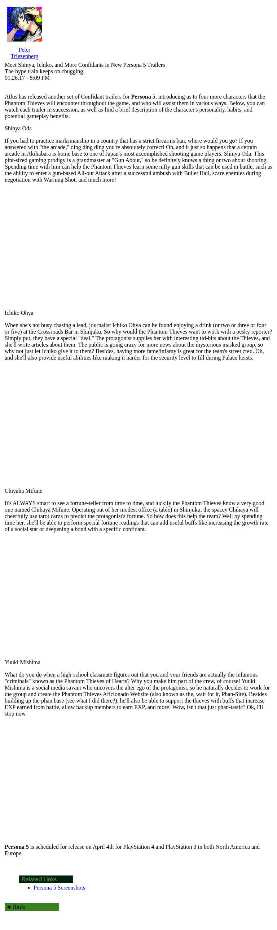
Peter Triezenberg (24, 53)
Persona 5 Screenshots (59, 888)
